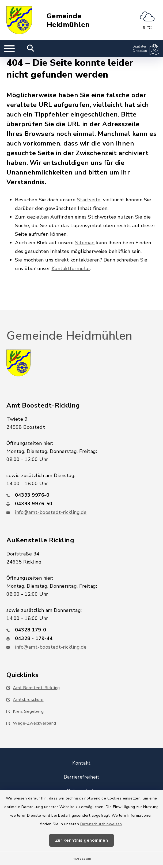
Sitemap (85, 242)
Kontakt (81, 763)
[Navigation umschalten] (9, 48)
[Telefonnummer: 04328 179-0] (81, 630)
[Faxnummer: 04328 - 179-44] (81, 638)
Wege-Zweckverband (31, 723)
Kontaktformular (71, 268)
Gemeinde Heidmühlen (68, 20)
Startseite (89, 200)
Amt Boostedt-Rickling (33, 688)
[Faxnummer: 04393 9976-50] (81, 503)
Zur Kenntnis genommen (81, 840)
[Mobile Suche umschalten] (30, 48)
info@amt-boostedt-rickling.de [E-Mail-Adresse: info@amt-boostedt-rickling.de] (51, 512)
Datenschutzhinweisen (101, 824)
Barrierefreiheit (81, 777)
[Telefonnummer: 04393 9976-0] (81, 495)
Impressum (81, 858)
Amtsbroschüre (25, 700)
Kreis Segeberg (25, 711)
